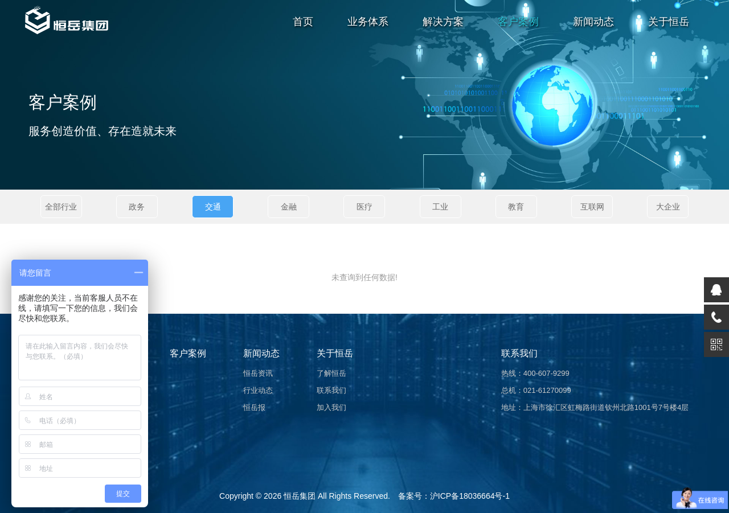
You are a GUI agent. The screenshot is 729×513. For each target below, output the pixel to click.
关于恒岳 (668, 21)
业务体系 (367, 21)
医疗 (364, 206)
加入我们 (331, 407)
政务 (137, 206)
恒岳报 (254, 407)
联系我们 (331, 390)
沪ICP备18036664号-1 (470, 495)
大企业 (668, 206)
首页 (303, 21)
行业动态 (258, 390)
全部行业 (61, 206)
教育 (516, 206)
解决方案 (443, 21)
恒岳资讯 (258, 373)
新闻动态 (593, 21)
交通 (213, 206)
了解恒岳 (331, 373)
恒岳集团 (300, 495)
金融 (289, 206)
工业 (440, 206)
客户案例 (518, 21)
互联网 (592, 206)
